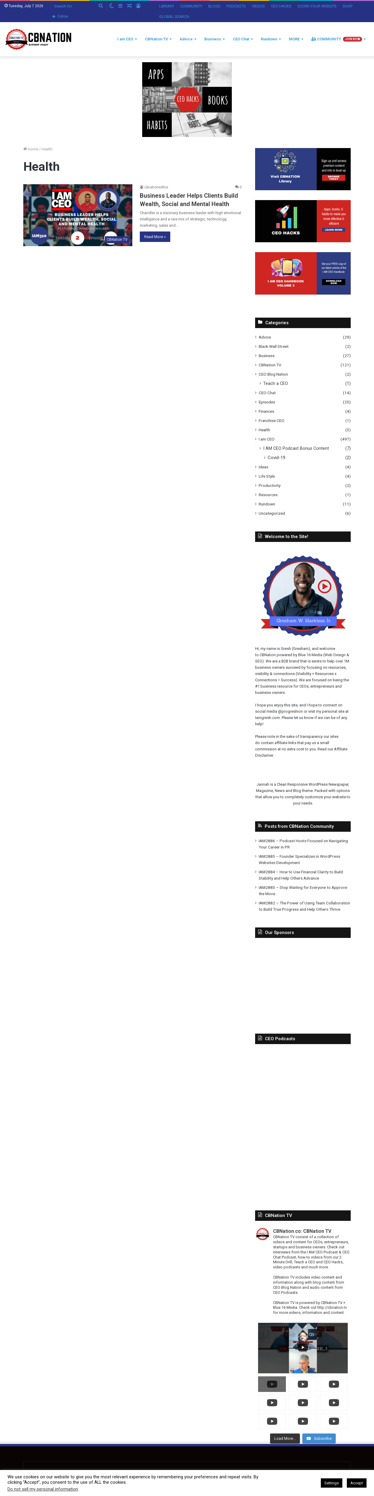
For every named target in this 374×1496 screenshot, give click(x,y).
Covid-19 (276, 457)
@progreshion (290, 711)
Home (30, 149)
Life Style (267, 476)
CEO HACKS (281, 6)
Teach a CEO (275, 383)
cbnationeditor (156, 187)
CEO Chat (241, 39)
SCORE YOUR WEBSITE (317, 6)
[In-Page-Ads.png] (187, 99)
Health (264, 429)
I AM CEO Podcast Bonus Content (296, 448)
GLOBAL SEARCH (174, 16)
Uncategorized (272, 513)
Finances (266, 411)
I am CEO (125, 39)
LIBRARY (166, 6)
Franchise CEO (271, 420)
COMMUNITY (191, 6)
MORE (294, 39)
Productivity (269, 485)
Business (212, 39)
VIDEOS (258, 6)
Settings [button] (331, 1483)
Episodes (267, 402)
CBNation (268, 655)
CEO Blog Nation (273, 374)
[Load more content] (285, 1438)
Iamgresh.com (267, 717)
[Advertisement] (303, 981)
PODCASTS (236, 6)
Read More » (155, 236)
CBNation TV (156, 39)
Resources (268, 494)
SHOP (347, 6)
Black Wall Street (274, 346)
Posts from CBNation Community (299, 826)
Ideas (263, 466)
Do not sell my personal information (42, 1489)
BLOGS (214, 6)
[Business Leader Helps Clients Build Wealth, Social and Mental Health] (78, 215)
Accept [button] (356, 1483)
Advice (186, 39)
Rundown (269, 39)
